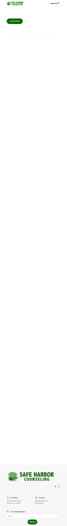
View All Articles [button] (15, 21)
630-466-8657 (39, 503)
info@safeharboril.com (42, 501)
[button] (58, 2)
